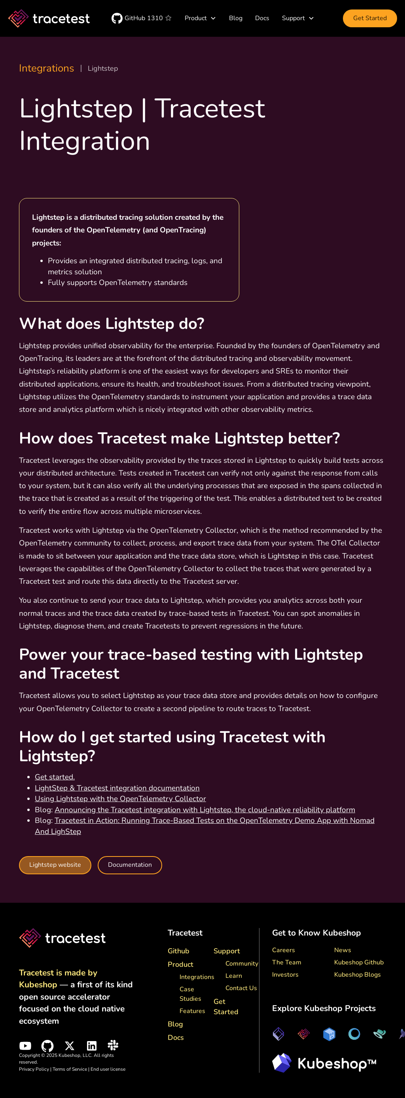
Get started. (55, 777)
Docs (262, 18)
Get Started (370, 18)
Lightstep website (55, 865)
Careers (283, 950)
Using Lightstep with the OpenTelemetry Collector (120, 799)
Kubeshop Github (359, 962)
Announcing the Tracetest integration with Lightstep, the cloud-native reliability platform (205, 810)
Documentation (130, 864)
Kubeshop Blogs (357, 974)
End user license (108, 1069)
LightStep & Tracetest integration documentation (117, 788)
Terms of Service (70, 1069)
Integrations (46, 68)
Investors (285, 974)
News (342, 950)
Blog (235, 18)
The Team (286, 962)
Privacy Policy (34, 1069)
